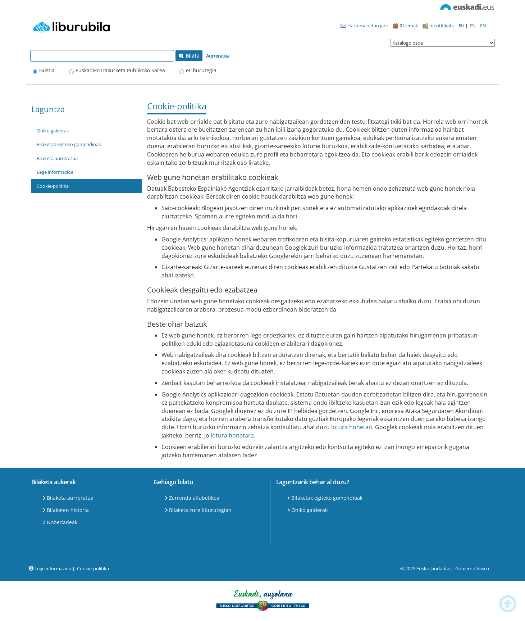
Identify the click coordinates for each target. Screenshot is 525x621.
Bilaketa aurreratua (57, 158)
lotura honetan (351, 427)
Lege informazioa (55, 172)
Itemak (405, 25)
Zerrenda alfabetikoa (194, 497)
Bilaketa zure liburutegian (200, 510)
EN (483, 25)
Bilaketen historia (68, 510)
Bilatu (189, 55)
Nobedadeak (62, 522)
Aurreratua (217, 56)
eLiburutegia (201, 70)
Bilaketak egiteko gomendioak (69, 144)
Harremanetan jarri (364, 25)
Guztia (47, 70)
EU (461, 25)
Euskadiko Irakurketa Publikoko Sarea (120, 70)
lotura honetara (232, 435)
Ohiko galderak (53, 130)
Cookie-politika (53, 186)
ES (473, 25)
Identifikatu (439, 25)
